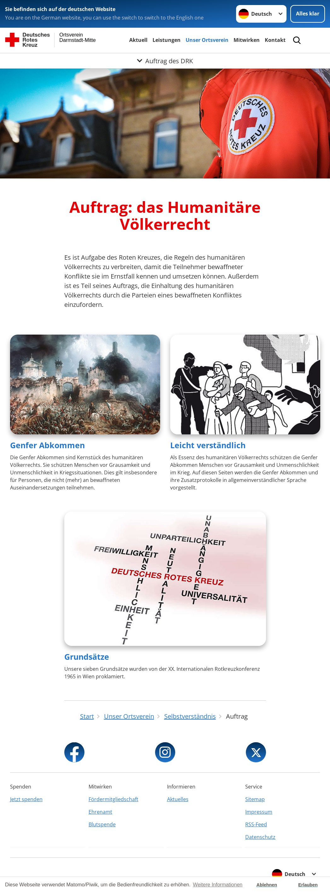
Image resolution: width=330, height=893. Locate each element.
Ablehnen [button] (267, 884)
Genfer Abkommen (47, 445)
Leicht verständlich (208, 445)
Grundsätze (86, 656)
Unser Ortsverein (207, 40)
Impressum (258, 811)
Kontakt (275, 40)
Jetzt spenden (26, 799)
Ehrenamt (100, 811)
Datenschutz (260, 837)
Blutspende (102, 824)
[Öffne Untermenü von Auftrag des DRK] (165, 60)
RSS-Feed (256, 824)
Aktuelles (177, 799)
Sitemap (255, 799)
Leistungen (167, 40)
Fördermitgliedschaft (113, 799)
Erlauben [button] (308, 884)
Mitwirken (247, 40)
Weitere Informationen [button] (217, 884)
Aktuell (138, 40)
